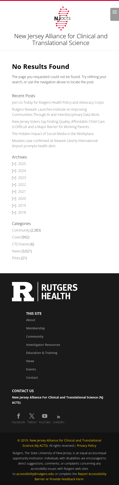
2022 (22, 184)
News (16, 251)
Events (31, 369)
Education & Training (41, 353)
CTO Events (20, 244)
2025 (22, 163)
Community (21, 230)
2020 (22, 198)
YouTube (45, 422)
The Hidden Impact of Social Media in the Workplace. (53, 133)
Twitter (32, 422)
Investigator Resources (43, 345)
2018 (22, 212)
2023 (22, 177)
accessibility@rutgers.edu (35, 474)
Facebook (18, 422)
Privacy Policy (86, 445)
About (30, 320)
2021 (22, 191)
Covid (16, 237)
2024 (22, 170)
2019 (22, 205)
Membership (35, 328)
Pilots (16, 258)
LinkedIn (58, 422)
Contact (32, 377)
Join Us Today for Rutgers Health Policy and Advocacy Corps (58, 102)
